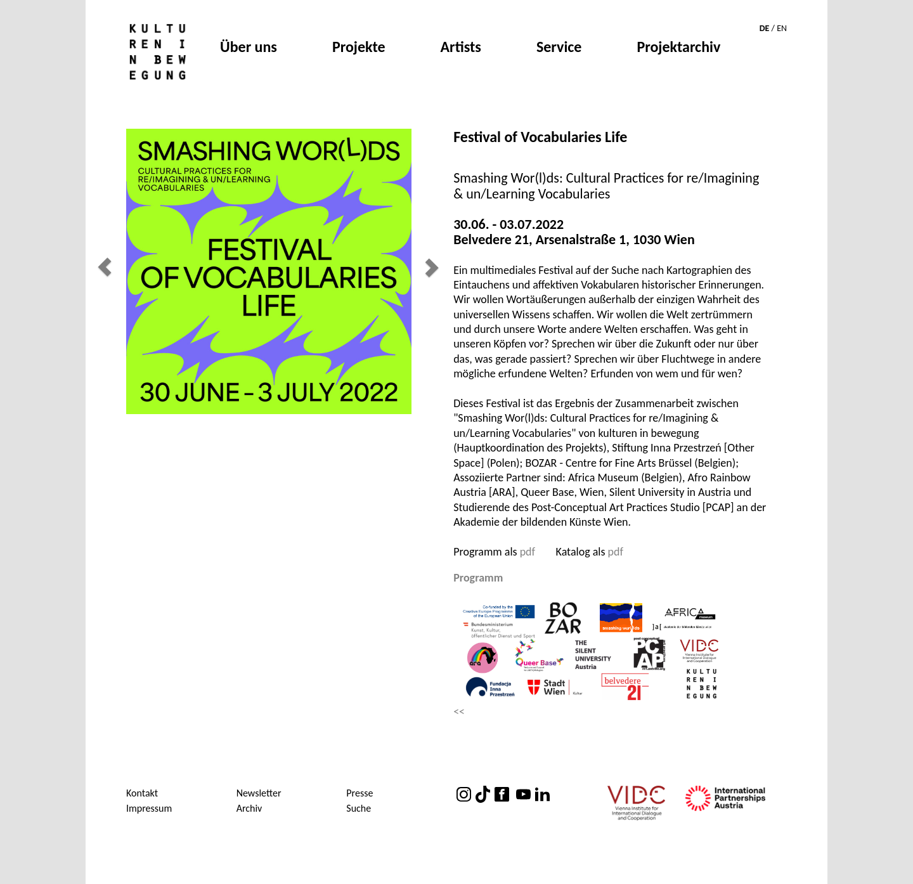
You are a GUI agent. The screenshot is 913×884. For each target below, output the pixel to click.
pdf (527, 552)
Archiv (249, 808)
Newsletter (259, 793)
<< (459, 711)
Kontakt (142, 793)
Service (559, 48)
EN (782, 28)
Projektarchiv (678, 48)
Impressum (149, 808)
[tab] (611, 578)
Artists (461, 48)
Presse (359, 793)
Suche (358, 808)
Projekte (358, 48)
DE (765, 28)
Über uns (248, 48)
